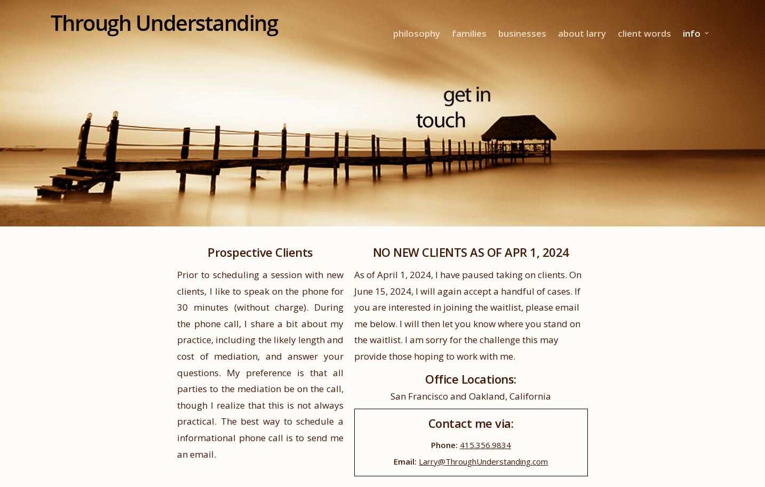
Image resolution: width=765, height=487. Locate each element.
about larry (582, 33)
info (696, 33)
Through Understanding (164, 23)
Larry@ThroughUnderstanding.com (483, 461)
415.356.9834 (485, 445)
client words (644, 33)
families (469, 33)
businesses (522, 33)
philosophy (416, 33)
